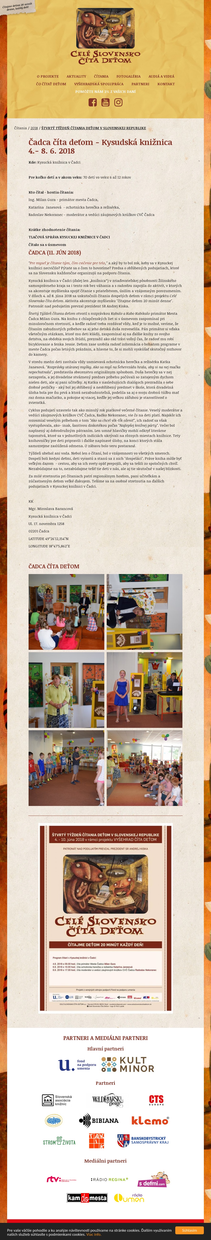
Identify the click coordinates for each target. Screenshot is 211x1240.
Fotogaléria (128, 76)
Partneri (140, 83)
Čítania (101, 76)
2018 (34, 127)
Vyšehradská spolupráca (98, 83)
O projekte (48, 76)
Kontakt (166, 83)
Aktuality (76, 76)
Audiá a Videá (161, 76)
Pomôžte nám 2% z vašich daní (105, 91)
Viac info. (94, 1234)
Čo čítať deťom (51, 83)
